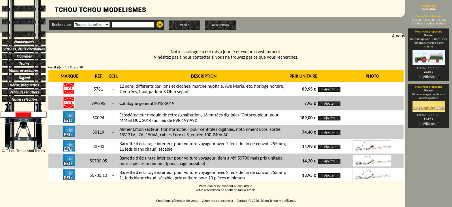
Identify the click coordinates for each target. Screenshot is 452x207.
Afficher (428, 77)
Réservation (220, 25)
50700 (98, 146)
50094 (98, 117)
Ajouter (329, 89)
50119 (98, 132)
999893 (98, 103)
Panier (184, 25)
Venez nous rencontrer (217, 201)
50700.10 (98, 175)
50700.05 (98, 161)
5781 (98, 89)
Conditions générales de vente (177, 201)
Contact (242, 201)
